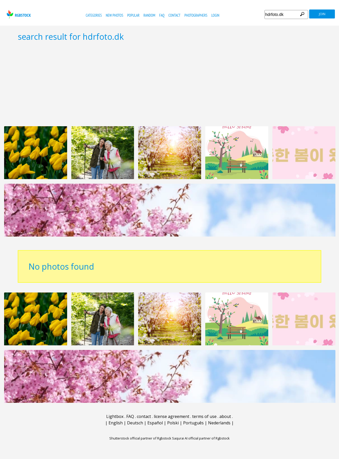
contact (174, 15)
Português (193, 423)
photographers (195, 15)
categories (94, 15)
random (149, 15)
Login (215, 15)
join (322, 14)
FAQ (161, 15)
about (225, 416)
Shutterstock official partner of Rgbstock (140, 438)
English (116, 423)
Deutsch (135, 423)
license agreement (171, 416)
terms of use (204, 416)
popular (133, 15)
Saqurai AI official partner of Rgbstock (201, 438)
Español (155, 423)
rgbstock (18, 14)
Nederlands (219, 423)
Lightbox (114, 416)
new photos (114, 15)
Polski (173, 423)
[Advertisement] (169, 84)
